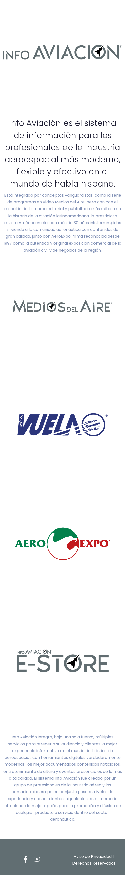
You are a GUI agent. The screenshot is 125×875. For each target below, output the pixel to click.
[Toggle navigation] (8, 9)
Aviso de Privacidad (93, 856)
